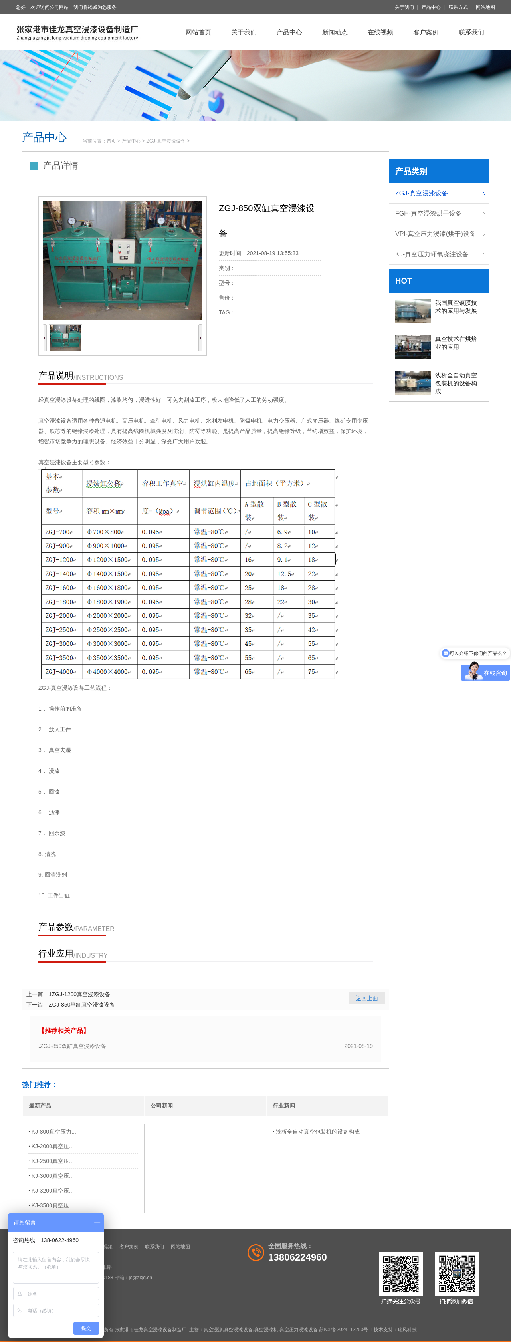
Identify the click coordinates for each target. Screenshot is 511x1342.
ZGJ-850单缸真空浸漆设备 (82, 1004)
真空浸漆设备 (238, 1329)
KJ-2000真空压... (53, 1146)
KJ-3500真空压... (53, 1205)
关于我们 (404, 7)
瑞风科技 (407, 1329)
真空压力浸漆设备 (298, 1329)
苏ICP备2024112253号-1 (345, 1329)
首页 (111, 141)
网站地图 (485, 7)
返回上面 (367, 998)
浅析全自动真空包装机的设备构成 (318, 1131)
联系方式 (458, 7)
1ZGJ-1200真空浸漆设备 (79, 994)
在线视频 (380, 32)
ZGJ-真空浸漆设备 (166, 141)
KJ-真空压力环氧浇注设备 (432, 254)
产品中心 (431, 7)
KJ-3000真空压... (53, 1176)
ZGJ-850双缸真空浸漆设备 (73, 1046)
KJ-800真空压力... (54, 1131)
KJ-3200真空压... (53, 1190)
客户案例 (426, 32)
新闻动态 (335, 32)
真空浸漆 (213, 1329)
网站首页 (198, 32)
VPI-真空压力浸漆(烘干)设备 (435, 233)
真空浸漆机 (266, 1329)
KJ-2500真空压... (53, 1161)
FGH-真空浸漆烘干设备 (428, 213)
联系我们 (471, 32)
